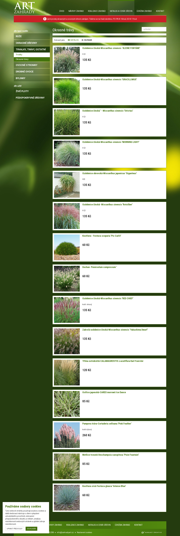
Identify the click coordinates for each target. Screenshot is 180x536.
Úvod (61, 11)
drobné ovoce (24, 71)
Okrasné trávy (22, 59)
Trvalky (19, 54)
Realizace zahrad (97, 11)
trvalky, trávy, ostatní (31, 49)
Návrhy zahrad (76, 11)
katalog (73, 40)
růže (19, 36)
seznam (87, 40)
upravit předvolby (14, 529)
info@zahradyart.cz (65, 532)
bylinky (20, 78)
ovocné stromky (26, 65)
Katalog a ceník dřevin (121, 11)
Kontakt (160, 11)
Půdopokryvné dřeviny (30, 97)
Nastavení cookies (84, 532)
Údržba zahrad (144, 11)
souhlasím (31, 529)
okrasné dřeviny (26, 43)
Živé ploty (22, 91)
